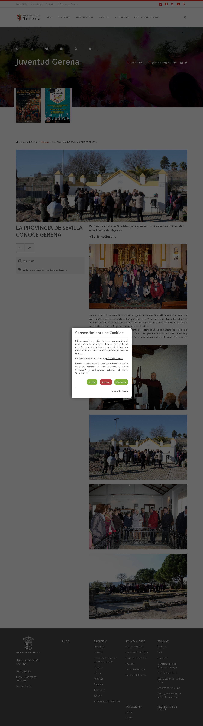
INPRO (125, 391)
